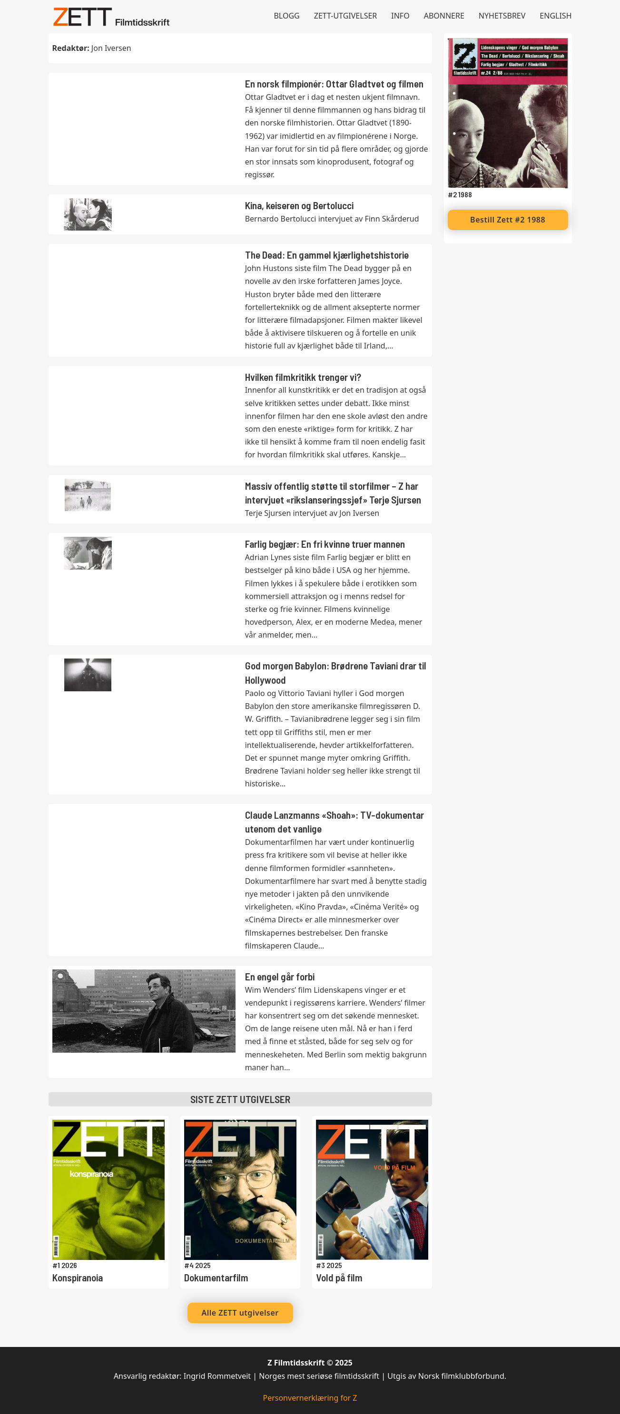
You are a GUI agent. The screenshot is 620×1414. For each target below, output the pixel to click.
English (555, 15)
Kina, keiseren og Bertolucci (299, 205)
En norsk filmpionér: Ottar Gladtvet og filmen (334, 83)
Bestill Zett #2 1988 (507, 219)
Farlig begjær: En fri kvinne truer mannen (325, 544)
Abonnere (444, 15)
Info (400, 15)
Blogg (286, 15)
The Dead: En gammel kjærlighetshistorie (327, 255)
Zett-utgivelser (345, 15)
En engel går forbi (280, 976)
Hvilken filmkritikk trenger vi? (303, 377)
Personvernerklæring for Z (310, 1398)
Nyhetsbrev (502, 15)
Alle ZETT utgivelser (240, 1312)
